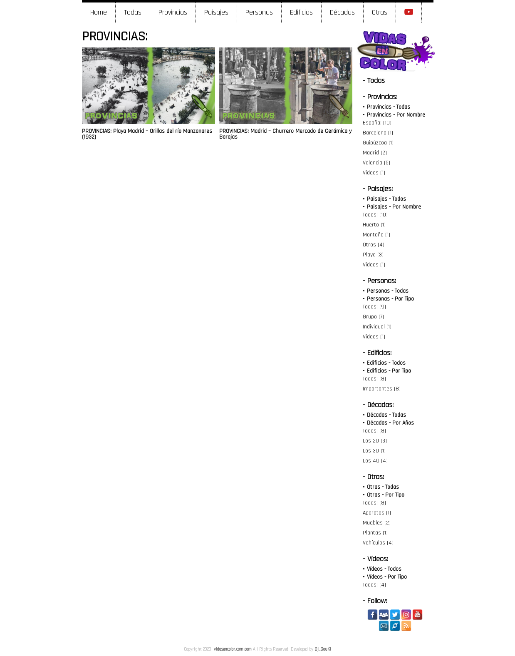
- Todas (374, 80)
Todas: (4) (374, 585)
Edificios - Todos (386, 363)
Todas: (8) (374, 503)
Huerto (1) (374, 225)
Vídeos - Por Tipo (387, 577)
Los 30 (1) (374, 451)
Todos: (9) (374, 307)
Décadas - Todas (386, 415)
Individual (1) (377, 326)
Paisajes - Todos (386, 199)
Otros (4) (373, 244)
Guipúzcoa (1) (378, 143)
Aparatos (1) (377, 513)
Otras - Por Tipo (385, 495)
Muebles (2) (377, 523)
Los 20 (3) (375, 441)
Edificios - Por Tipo (389, 371)
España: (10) (377, 123)
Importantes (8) (382, 389)
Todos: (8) (374, 379)
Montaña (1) (376, 235)
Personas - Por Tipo (390, 299)
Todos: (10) (375, 215)
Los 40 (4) (375, 461)
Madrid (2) (375, 153)
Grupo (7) (373, 317)
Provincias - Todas (388, 107)
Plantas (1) (375, 533)
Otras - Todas (383, 487)
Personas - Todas (388, 291)
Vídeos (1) (374, 172)
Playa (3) (373, 254)
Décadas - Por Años (390, 423)
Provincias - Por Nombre (396, 115)
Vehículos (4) (378, 543)
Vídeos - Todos (384, 569)
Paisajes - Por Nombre (394, 207)
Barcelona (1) (378, 133)
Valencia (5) (376, 162)
